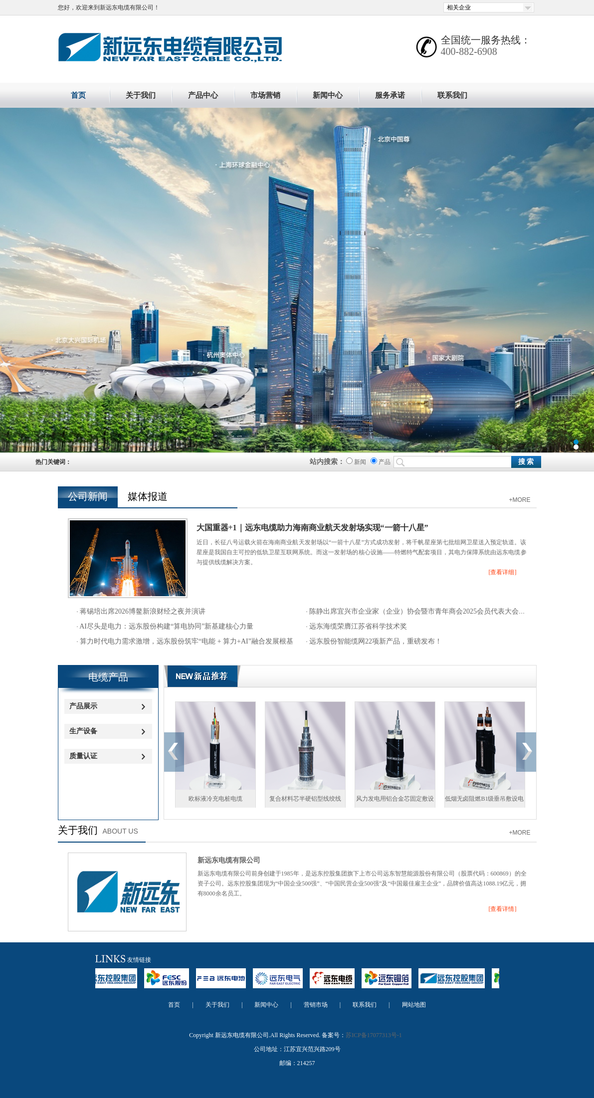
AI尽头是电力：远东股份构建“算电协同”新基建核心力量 (166, 626)
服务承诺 (390, 95)
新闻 (356, 461)
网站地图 (414, 1004)
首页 (78, 95)
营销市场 (316, 1004)
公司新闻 (88, 496)
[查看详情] (503, 908)
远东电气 (283, 983)
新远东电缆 (297, 280)
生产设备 (83, 731)
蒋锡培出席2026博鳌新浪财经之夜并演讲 (142, 611)
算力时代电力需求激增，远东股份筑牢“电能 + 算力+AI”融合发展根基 (186, 641)
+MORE (519, 499)
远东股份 (171, 983)
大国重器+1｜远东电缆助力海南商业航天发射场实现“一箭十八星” (312, 527)
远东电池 (226, 983)
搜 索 (526, 461)
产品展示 (83, 706)
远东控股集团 (109, 983)
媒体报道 (148, 496)
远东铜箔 (391, 983)
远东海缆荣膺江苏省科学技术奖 (357, 626)
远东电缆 (337, 983)
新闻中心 (328, 95)
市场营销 (265, 95)
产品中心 (203, 95)
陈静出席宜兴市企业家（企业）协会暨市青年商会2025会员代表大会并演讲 (424, 611)
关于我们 (141, 95)
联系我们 (452, 95)
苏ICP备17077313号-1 (374, 1035)
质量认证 (83, 756)
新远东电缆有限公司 (229, 860)
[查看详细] (503, 572)
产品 (381, 461)
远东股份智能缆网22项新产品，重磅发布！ (375, 641)
